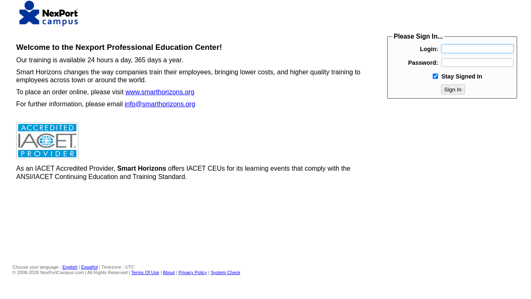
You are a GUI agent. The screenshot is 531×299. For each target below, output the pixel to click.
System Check (225, 272)
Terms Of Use (145, 272)
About (169, 272)
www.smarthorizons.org (159, 92)
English (69, 267)
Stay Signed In (461, 76)
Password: (423, 62)
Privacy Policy (192, 272)
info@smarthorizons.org (159, 104)
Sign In (453, 89)
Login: (429, 49)
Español (89, 267)
